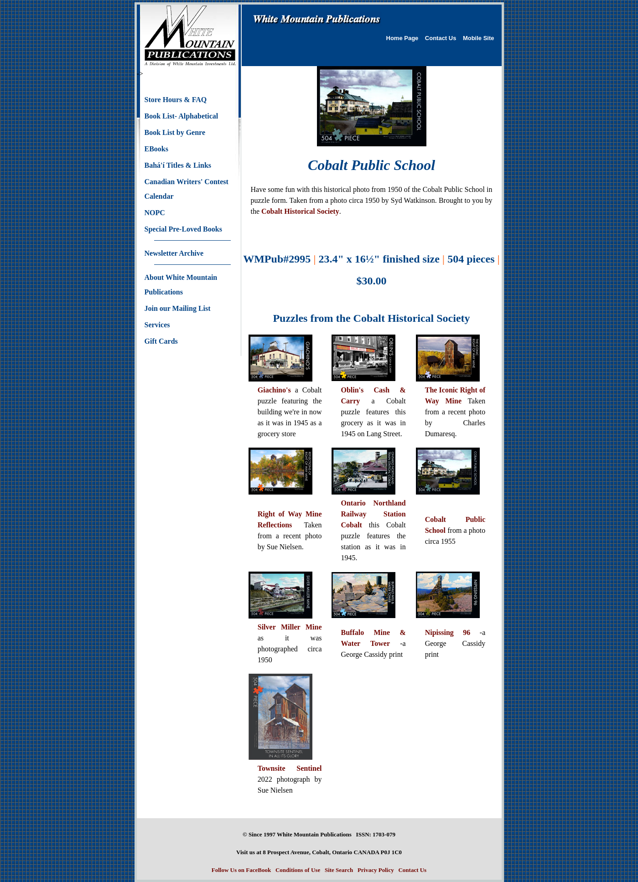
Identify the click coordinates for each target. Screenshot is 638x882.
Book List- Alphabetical (181, 116)
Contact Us (440, 38)
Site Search (339, 870)
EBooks (156, 149)
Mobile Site (478, 38)
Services (157, 325)
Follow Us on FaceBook (241, 870)
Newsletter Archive (174, 253)
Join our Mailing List (178, 308)
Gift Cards (161, 341)
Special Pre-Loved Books (183, 229)
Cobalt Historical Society (300, 211)
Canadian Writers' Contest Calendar (186, 189)
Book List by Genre (175, 132)
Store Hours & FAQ (176, 99)
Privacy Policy (376, 870)
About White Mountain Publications (181, 284)
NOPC (155, 213)
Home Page (402, 38)
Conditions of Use (297, 870)
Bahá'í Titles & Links (178, 165)
